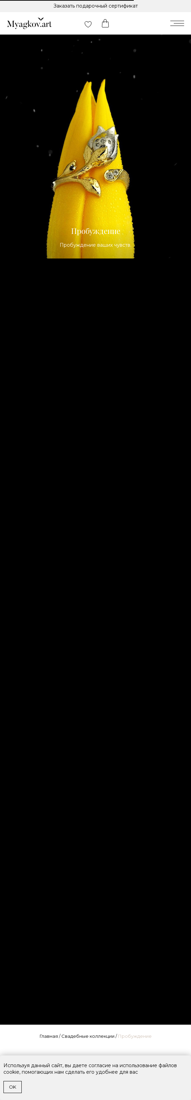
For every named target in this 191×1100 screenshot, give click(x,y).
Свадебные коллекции (87, 1036)
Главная (49, 1036)
